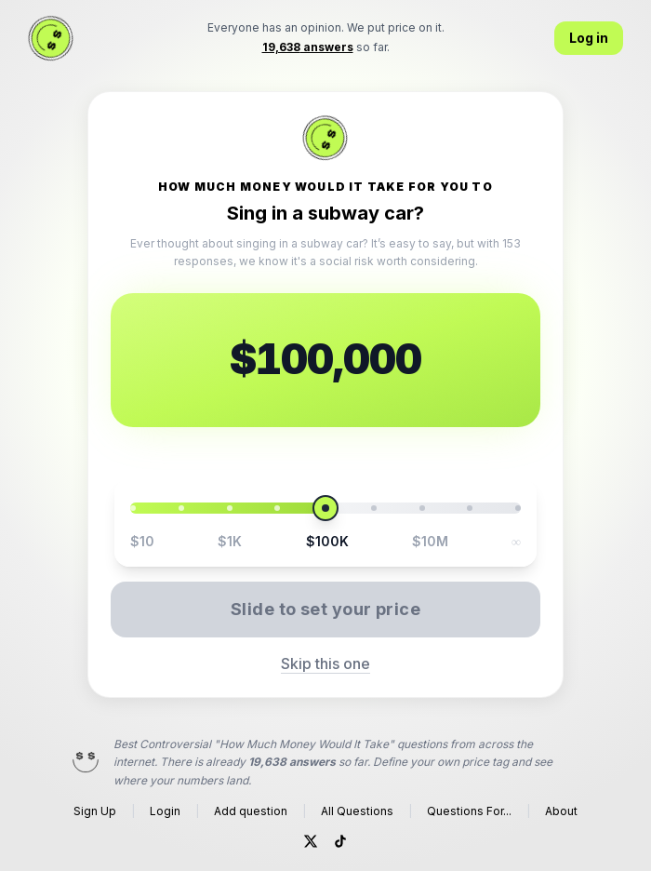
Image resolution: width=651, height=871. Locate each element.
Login (165, 811)
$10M (430, 541)
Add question (250, 811)
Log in (588, 38)
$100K (327, 541)
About (561, 811)
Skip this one (325, 663)
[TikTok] (340, 841)
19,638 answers (292, 762)
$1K (230, 541)
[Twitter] (310, 841)
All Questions (357, 811)
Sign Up (94, 811)
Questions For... (469, 811)
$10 (142, 541)
